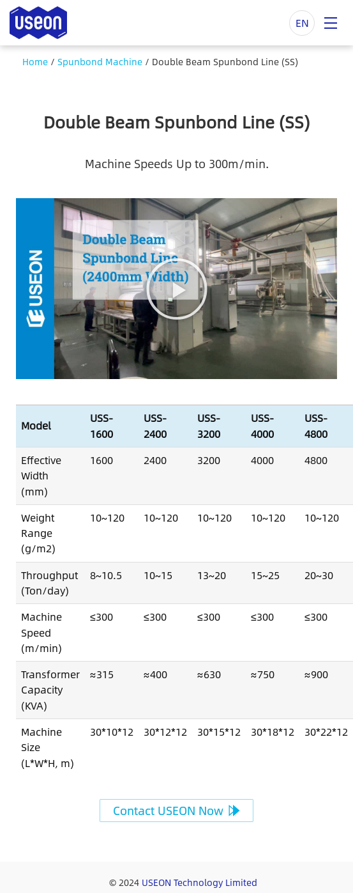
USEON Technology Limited (199, 882)
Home (35, 61)
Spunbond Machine (99, 61)
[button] (177, 289)
